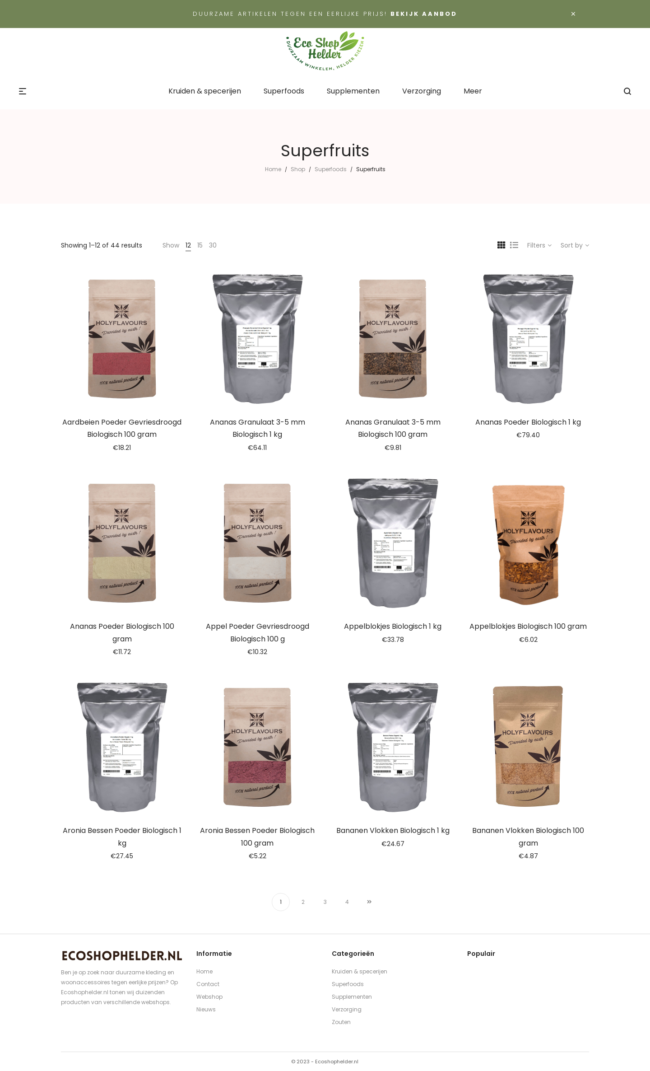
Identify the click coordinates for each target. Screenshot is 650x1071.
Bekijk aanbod (423, 13)
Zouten (341, 1022)
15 (200, 245)
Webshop (209, 997)
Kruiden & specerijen (359, 971)
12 (188, 245)
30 (213, 245)
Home (273, 169)
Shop (298, 169)
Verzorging (347, 1009)
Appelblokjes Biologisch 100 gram (528, 626)
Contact (207, 984)
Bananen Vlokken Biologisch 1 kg (393, 830)
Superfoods (331, 169)
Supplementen (352, 997)
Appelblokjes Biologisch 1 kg (392, 626)
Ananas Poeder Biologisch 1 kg (528, 422)
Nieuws (206, 1009)
